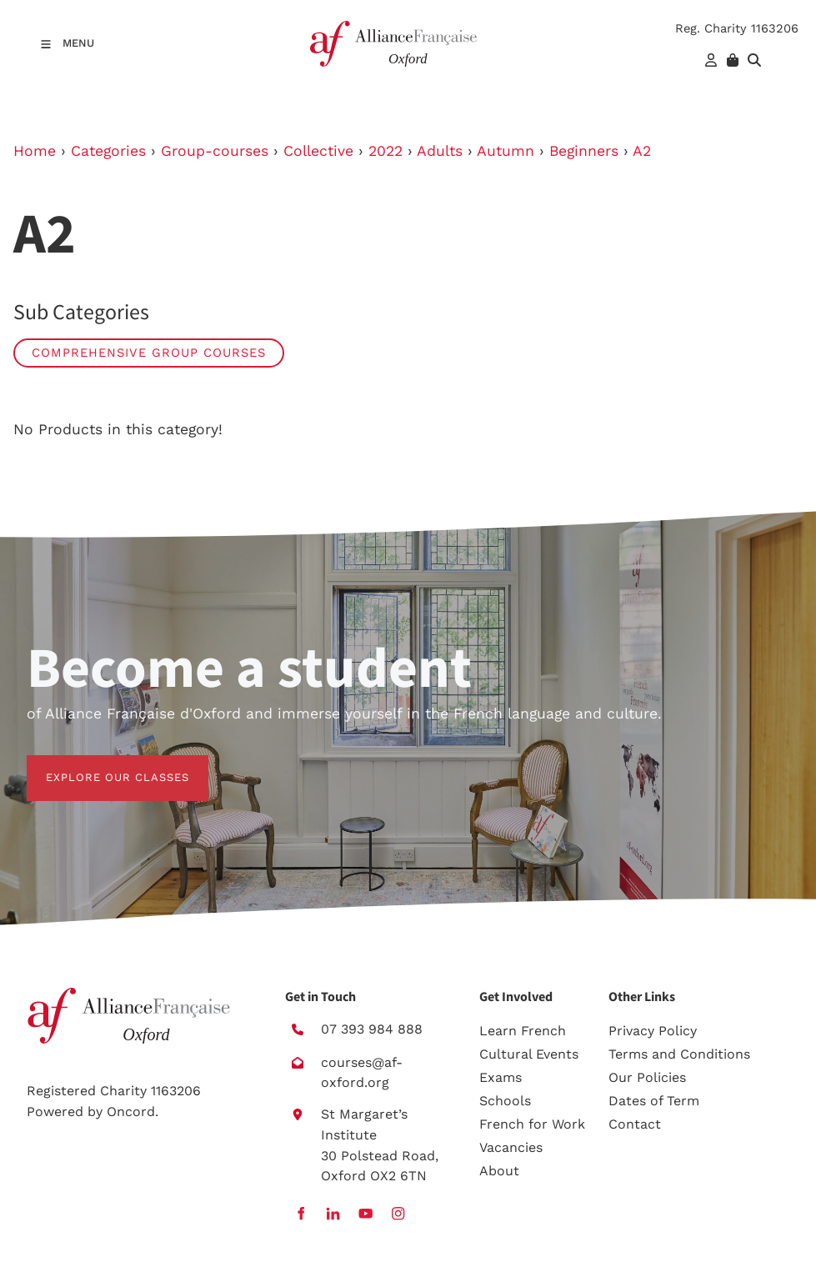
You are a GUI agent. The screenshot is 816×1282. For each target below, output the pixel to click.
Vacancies (511, 1147)
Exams (500, 1077)
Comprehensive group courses (149, 352)
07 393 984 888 (372, 1029)
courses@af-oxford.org (362, 1072)
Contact (634, 1124)
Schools (505, 1101)
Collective (318, 151)
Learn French (522, 1031)
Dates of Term (653, 1101)
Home (34, 151)
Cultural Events (528, 1054)
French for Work (532, 1124)
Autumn (505, 151)
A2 (642, 151)
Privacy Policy (652, 1031)
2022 (385, 151)
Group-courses (214, 151)
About (499, 1171)
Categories (108, 151)
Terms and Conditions (679, 1054)
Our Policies (647, 1077)
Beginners (583, 151)
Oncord (131, 1111)
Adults (440, 151)
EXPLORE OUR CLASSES (98, 765)
